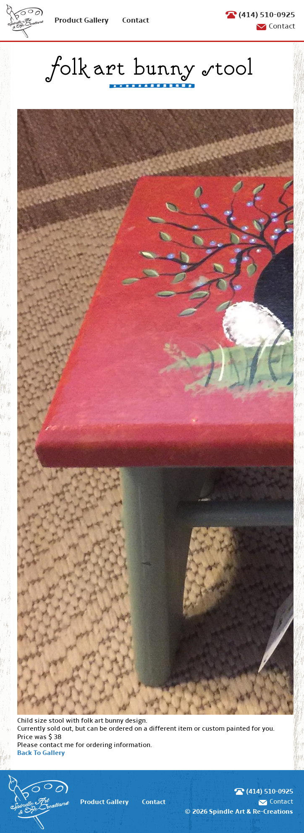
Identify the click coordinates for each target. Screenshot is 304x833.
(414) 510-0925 (266, 14)
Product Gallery (82, 20)
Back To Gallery (41, 753)
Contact (135, 20)
